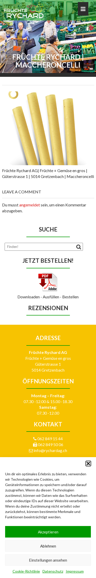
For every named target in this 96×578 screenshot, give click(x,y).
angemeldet (29, 204)
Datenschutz (52, 571)
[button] (88, 463)
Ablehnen (48, 546)
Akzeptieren (48, 532)
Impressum (75, 571)
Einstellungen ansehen (48, 560)
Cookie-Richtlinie (26, 571)
